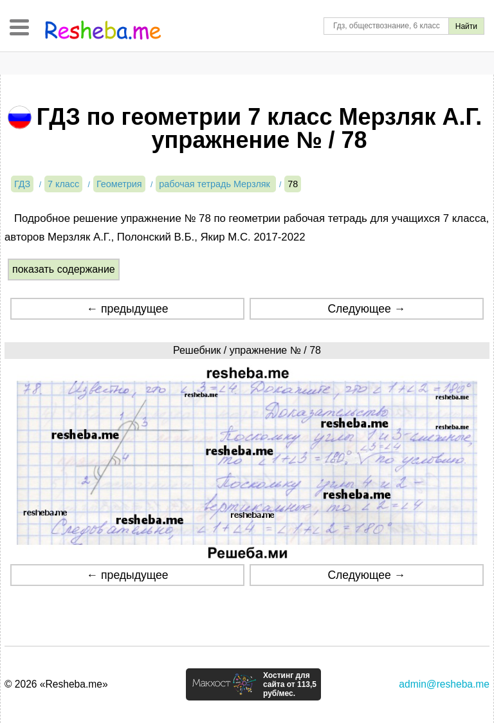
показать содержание (63, 269)
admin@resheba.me (444, 684)
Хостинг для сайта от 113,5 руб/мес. (289, 684)
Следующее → (366, 308)
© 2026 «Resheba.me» (56, 684)
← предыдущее (128, 308)
